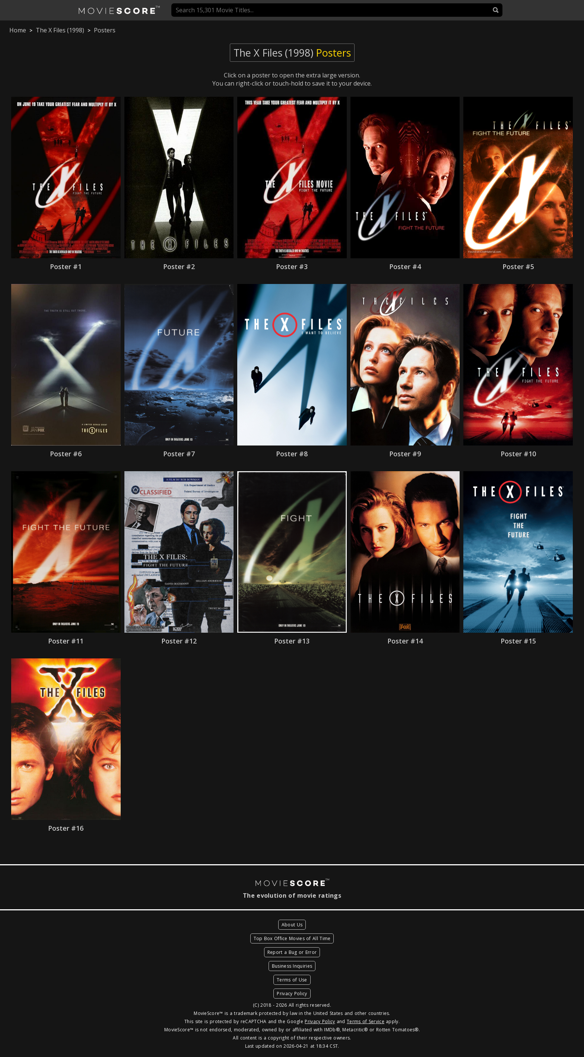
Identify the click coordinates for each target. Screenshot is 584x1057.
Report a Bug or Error (292, 952)
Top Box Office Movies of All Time (292, 938)
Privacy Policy (292, 993)
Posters (104, 30)
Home (17, 30)
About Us (292, 925)
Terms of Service (365, 1021)
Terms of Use (292, 980)
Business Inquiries (292, 966)
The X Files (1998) (60, 30)
